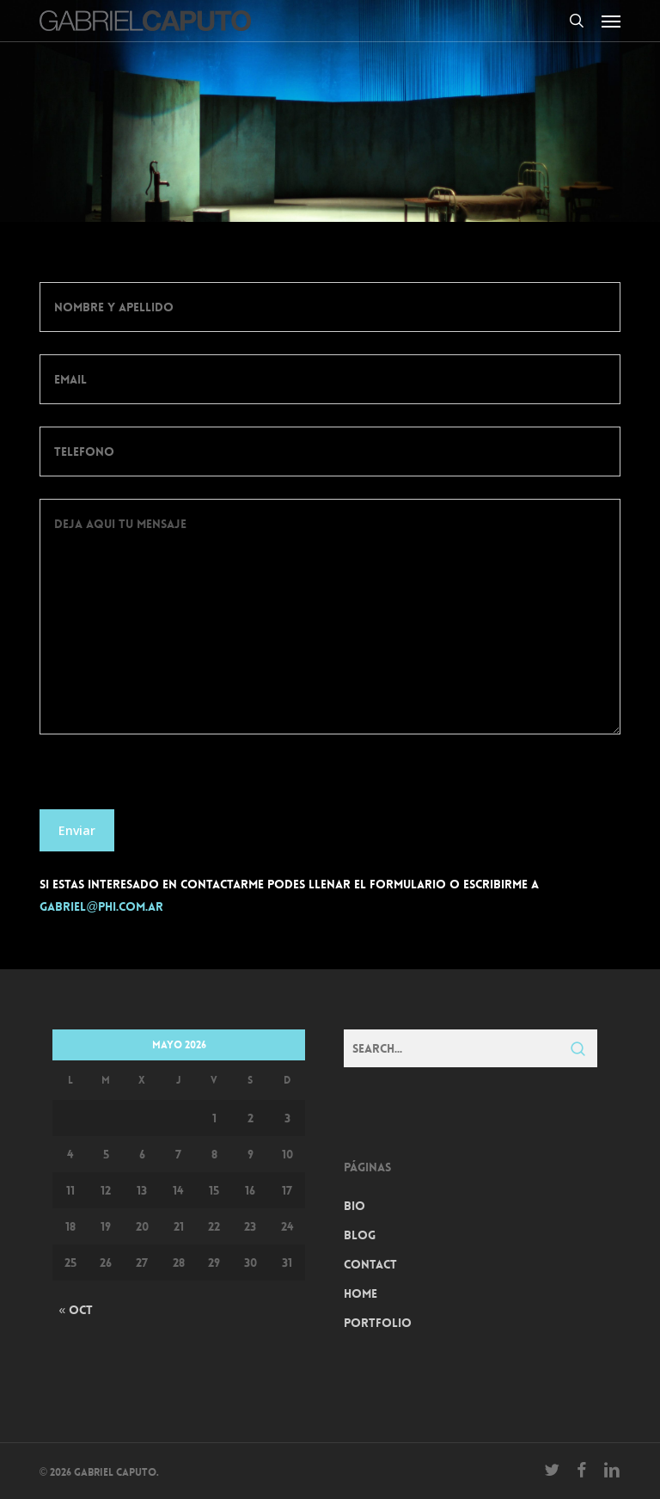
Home (360, 1293)
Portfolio (378, 1322)
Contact (370, 1264)
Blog (360, 1235)
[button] (611, 20)
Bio (354, 1205)
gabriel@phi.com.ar (101, 906)
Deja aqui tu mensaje (330, 616)
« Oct (75, 1310)
